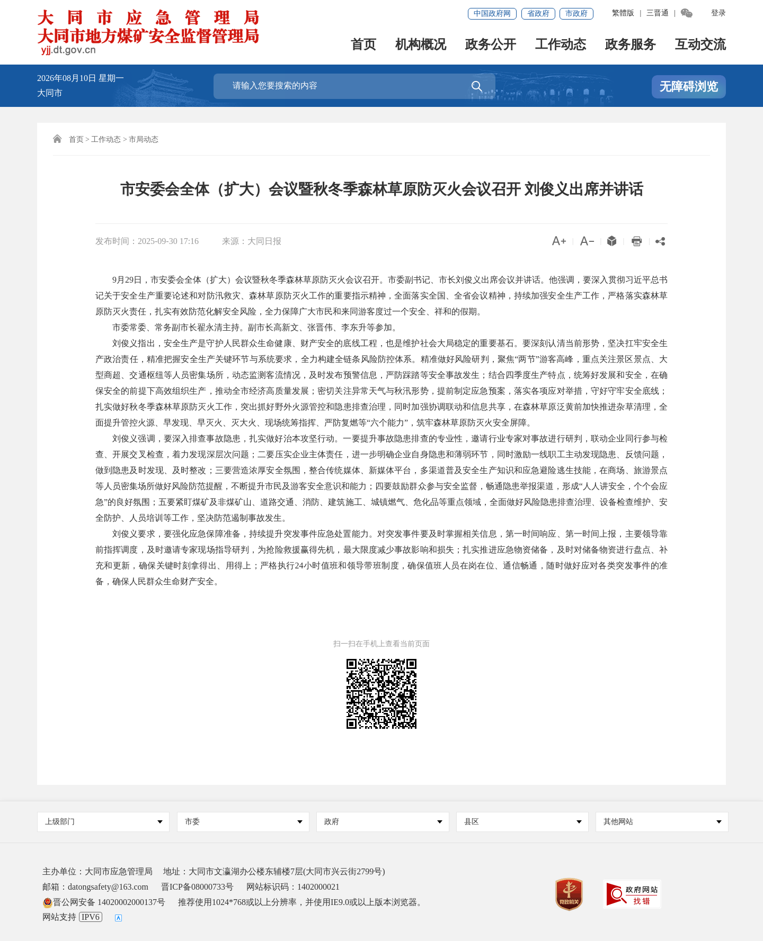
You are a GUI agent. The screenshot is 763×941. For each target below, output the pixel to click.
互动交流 (700, 45)
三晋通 (657, 13)
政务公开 (490, 45)
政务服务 (630, 45)
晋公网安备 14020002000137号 (103, 902)
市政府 (576, 13)
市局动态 (143, 139)
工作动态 (560, 45)
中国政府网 (492, 13)
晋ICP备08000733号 (197, 886)
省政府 (538, 13)
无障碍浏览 (689, 86)
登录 (718, 13)
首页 (363, 45)
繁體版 (623, 13)
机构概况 (420, 45)
